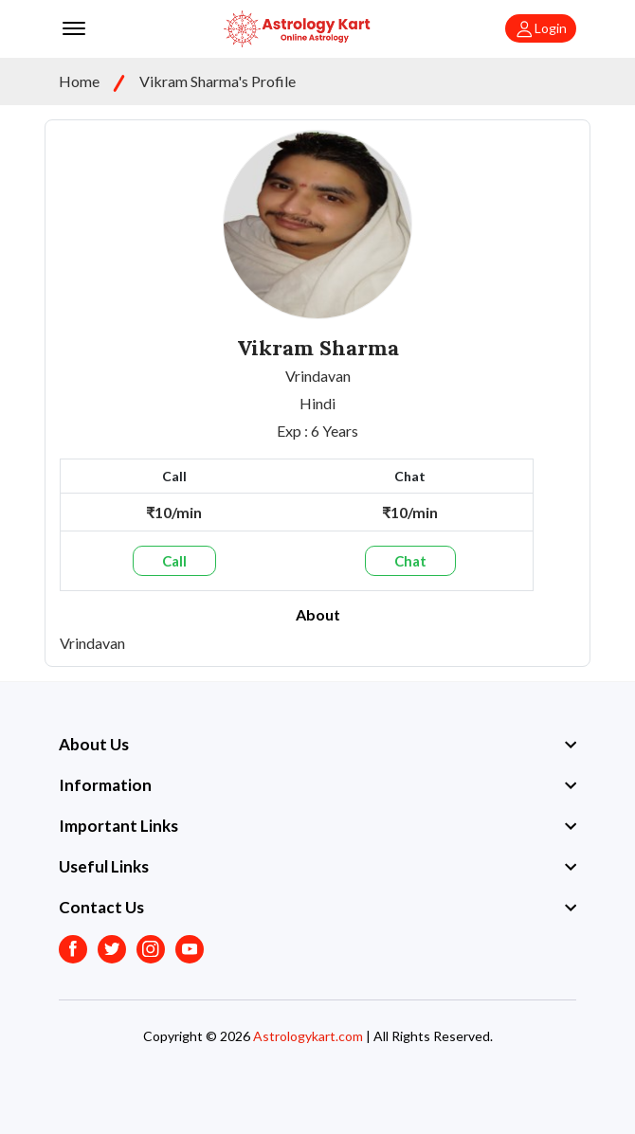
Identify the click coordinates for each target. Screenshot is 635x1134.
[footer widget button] (317, 744)
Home (79, 81)
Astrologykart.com (308, 1036)
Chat (410, 560)
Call (174, 560)
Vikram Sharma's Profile (217, 81)
